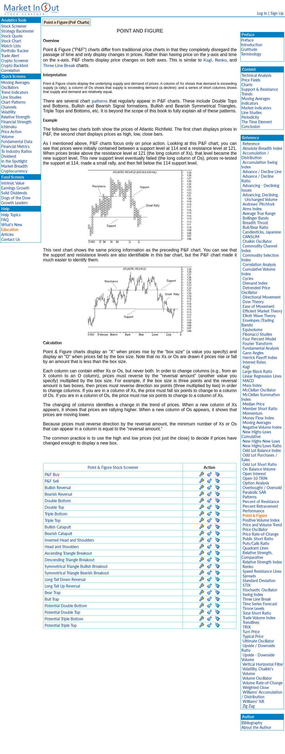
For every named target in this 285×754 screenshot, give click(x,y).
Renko (221, 59)
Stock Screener (14, 26)
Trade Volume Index (259, 617)
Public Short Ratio (258, 538)
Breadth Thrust (255, 222)
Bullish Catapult (58, 527)
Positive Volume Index (261, 520)
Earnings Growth (15, 188)
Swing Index (253, 594)
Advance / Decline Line (262, 171)
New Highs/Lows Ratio (262, 445)
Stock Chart (11, 41)
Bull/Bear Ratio (255, 227)
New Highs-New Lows (261, 441)
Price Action (11, 131)
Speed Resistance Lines (262, 571)
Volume (7, 136)
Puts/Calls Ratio (256, 543)
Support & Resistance (259, 89)
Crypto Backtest (14, 65)
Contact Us (10, 239)
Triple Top (53, 520)
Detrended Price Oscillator (255, 290)
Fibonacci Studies (257, 334)
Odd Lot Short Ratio (260, 464)
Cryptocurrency (14, 171)
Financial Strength (16, 121)
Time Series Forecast (260, 603)
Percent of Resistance (261, 501)
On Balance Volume (259, 469)
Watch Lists (11, 45)
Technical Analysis (256, 75)
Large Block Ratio (257, 371)
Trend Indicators (14, 92)
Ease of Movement (258, 306)
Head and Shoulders (62, 546)
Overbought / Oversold (262, 487)
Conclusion (250, 126)
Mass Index (252, 385)
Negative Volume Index (262, 427)
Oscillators (10, 87)
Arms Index (252, 208)
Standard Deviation (259, 580)
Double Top (54, 507)
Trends (246, 94)
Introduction (251, 44)
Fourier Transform (257, 343)
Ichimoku (9, 126)
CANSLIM (251, 236)
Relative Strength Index (262, 562)
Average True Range (259, 213)
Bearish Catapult (58, 533)
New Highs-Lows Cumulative (256, 434)
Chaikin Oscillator (257, 241)
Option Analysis (256, 483)
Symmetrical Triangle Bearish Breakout (77, 573)
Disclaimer (80, 747)
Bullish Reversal (58, 487)
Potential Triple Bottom (64, 618)
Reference (251, 143)
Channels (8, 107)
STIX (247, 585)
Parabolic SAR (254, 492)
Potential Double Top (62, 612)
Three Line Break (59, 65)
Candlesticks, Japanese (262, 232)
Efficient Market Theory (262, 311)
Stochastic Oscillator (260, 590)
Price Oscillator (255, 529)
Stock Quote (11, 36)
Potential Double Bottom (66, 605)
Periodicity (250, 117)
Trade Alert (10, 55)
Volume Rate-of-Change (262, 682)
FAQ (4, 219)
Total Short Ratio (257, 613)
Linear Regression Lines (262, 376)
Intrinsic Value (12, 183)
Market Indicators (256, 108)
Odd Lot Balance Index (262, 450)
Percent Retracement (260, 506)
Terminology (251, 54)
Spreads (249, 576)
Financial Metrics (15, 146)
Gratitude (249, 49)
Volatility (8, 112)
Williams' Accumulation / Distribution (261, 694)
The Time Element (256, 121)
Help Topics (11, 214)
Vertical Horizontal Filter (262, 664)
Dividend (8, 156)
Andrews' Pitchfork (259, 204)
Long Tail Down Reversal (65, 579)
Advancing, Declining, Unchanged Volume (259, 197)
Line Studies (11, 97)
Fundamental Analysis (261, 348)
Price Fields (250, 80)
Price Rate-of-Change (260, 534)
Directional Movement (262, 297)
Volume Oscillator (257, 678)
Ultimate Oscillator (258, 641)
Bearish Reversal (58, 494)
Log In (262, 13)
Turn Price (251, 631)
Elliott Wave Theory (259, 315)
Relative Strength (15, 117)
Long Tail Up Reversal (62, 586)
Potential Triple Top (61, 625)
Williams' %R (253, 701)
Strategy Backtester (17, 31)
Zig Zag (249, 706)
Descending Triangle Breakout (69, 559)
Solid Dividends (14, 193)
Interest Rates (254, 362)
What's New (11, 224)
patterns (100, 100)
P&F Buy (52, 474)
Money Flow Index (258, 418)
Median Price (253, 404)
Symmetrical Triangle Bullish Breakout (76, 566)
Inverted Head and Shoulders (69, 540)
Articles (7, 234)
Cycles (248, 278)
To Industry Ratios (16, 151)
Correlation (10, 70)
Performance (253, 510)
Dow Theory (253, 301)
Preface (247, 40)
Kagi (207, 59)
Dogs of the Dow (15, 197)
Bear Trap (53, 592)
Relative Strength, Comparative (256, 555)
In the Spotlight (14, 161)
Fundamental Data (16, 141)
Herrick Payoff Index (260, 357)
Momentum (253, 413)
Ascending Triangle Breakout (68, 553)
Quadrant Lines (255, 548)
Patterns (250, 497)
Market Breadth (14, 166)
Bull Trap (52, 599)
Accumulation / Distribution (255, 155)
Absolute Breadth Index (262, 148)
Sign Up (277, 13)
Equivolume (252, 329)
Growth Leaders (14, 202)
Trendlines (251, 622)
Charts (246, 84)
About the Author (256, 727)
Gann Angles (253, 352)
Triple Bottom (56, 514)
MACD (248, 380)
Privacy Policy (103, 747)
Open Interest (254, 473)
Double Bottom (58, 500)
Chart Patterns (13, 102)
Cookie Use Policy (166, 747)
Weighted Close (256, 687)
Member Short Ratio (260, 408)
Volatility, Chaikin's (257, 669)
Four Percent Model (259, 339)
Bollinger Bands (256, 218)
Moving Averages (15, 82)
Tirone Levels (253, 608)
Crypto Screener (14, 60)
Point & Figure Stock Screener (113, 467)
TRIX (247, 627)
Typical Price (253, 636)
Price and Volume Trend (262, 524)
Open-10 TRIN (255, 478)
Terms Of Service (133, 747)
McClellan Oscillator (259, 390)
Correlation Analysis (259, 264)
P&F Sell (52, 481)
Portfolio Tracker (15, 50)
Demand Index (255, 283)
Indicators (249, 103)
